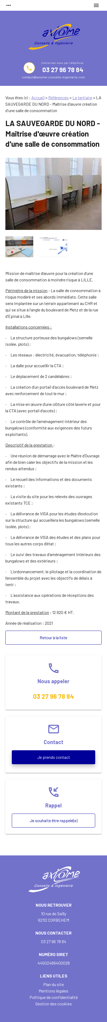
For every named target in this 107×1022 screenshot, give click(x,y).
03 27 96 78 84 (62, 69)
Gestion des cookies (53, 1003)
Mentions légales (53, 990)
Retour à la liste (53, 637)
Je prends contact (53, 757)
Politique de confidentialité (53, 997)
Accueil (38, 97)
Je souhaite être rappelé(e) (54, 820)
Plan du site (53, 984)
